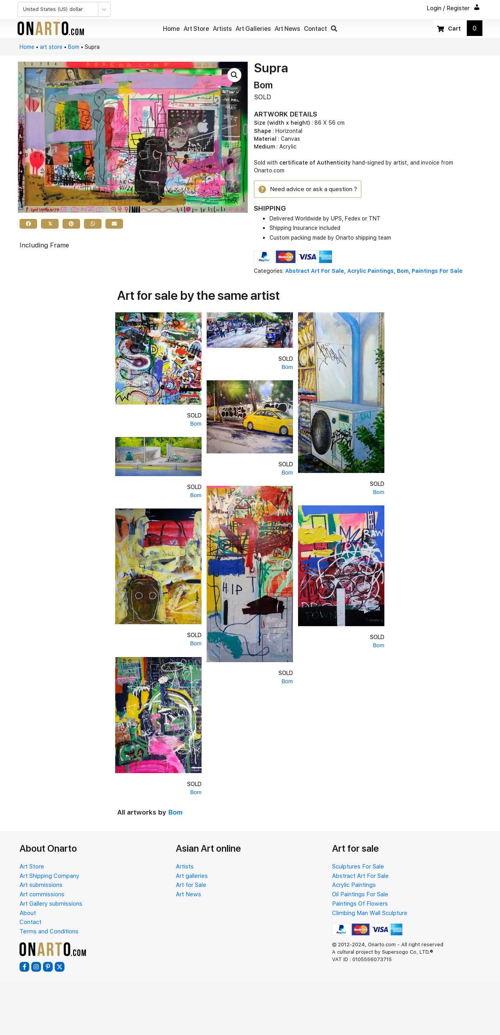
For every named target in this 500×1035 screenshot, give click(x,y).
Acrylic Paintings (370, 272)
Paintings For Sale (437, 272)
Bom (73, 47)
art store (51, 47)
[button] (334, 28)
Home (27, 47)
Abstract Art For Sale (314, 272)
